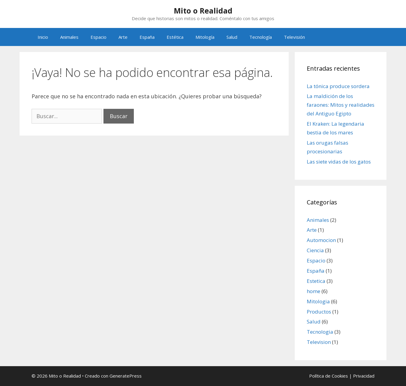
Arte (123, 37)
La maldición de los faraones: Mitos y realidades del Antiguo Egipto (340, 105)
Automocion (321, 240)
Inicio (43, 37)
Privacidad (363, 376)
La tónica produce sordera (338, 86)
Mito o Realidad (203, 10)
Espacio (98, 37)
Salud (231, 37)
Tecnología (260, 37)
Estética (175, 37)
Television (319, 342)
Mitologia (318, 301)
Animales (69, 37)
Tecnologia (320, 331)
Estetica (316, 280)
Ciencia (315, 250)
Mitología (204, 37)
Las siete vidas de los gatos (339, 161)
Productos (319, 311)
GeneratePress (125, 376)
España (147, 37)
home (313, 291)
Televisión (294, 37)
